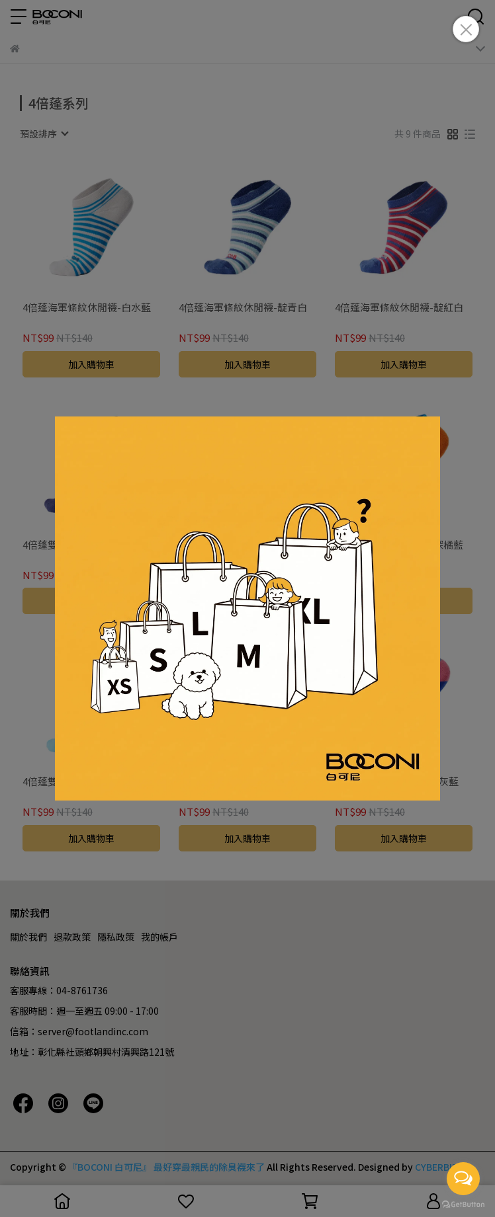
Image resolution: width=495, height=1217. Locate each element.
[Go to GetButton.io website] (463, 1204)
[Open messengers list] (463, 1178)
